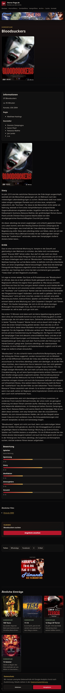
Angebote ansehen (32, 533)
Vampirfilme (33, 8)
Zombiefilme (23, 8)
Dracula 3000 (8, 513)
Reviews (4, 8)
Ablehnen (18, 687)
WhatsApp (15, 548)
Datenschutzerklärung (39, 682)
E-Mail (40, 548)
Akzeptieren (47, 687)
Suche (47, 8)
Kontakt (53, 8)
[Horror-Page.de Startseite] (12, 3)
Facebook (26, 548)
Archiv (41, 8)
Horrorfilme (12, 8)
